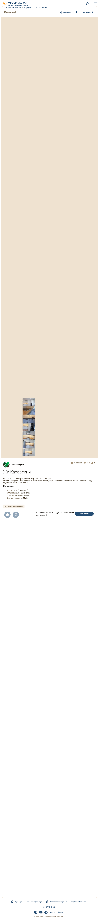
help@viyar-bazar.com (78, 902)
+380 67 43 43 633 (48, 907)
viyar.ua (52, 912)
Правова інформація (34, 902)
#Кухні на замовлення (13, 506)
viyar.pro (60, 912)
